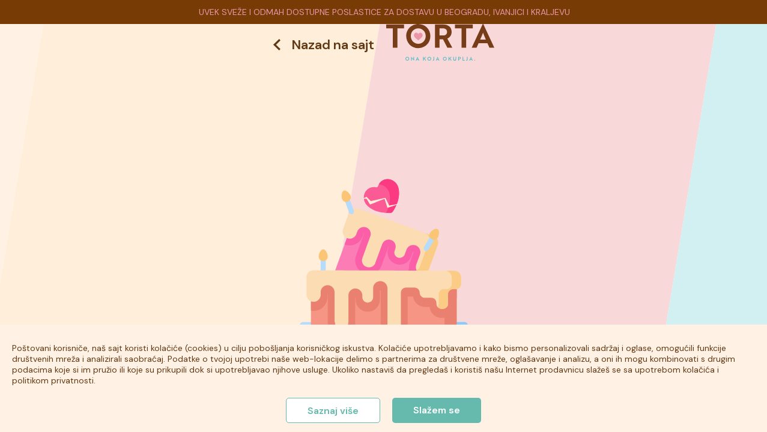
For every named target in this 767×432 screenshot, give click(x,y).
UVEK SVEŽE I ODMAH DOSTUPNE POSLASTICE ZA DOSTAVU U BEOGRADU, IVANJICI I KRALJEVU (384, 12)
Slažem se (436, 410)
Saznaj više (333, 410)
